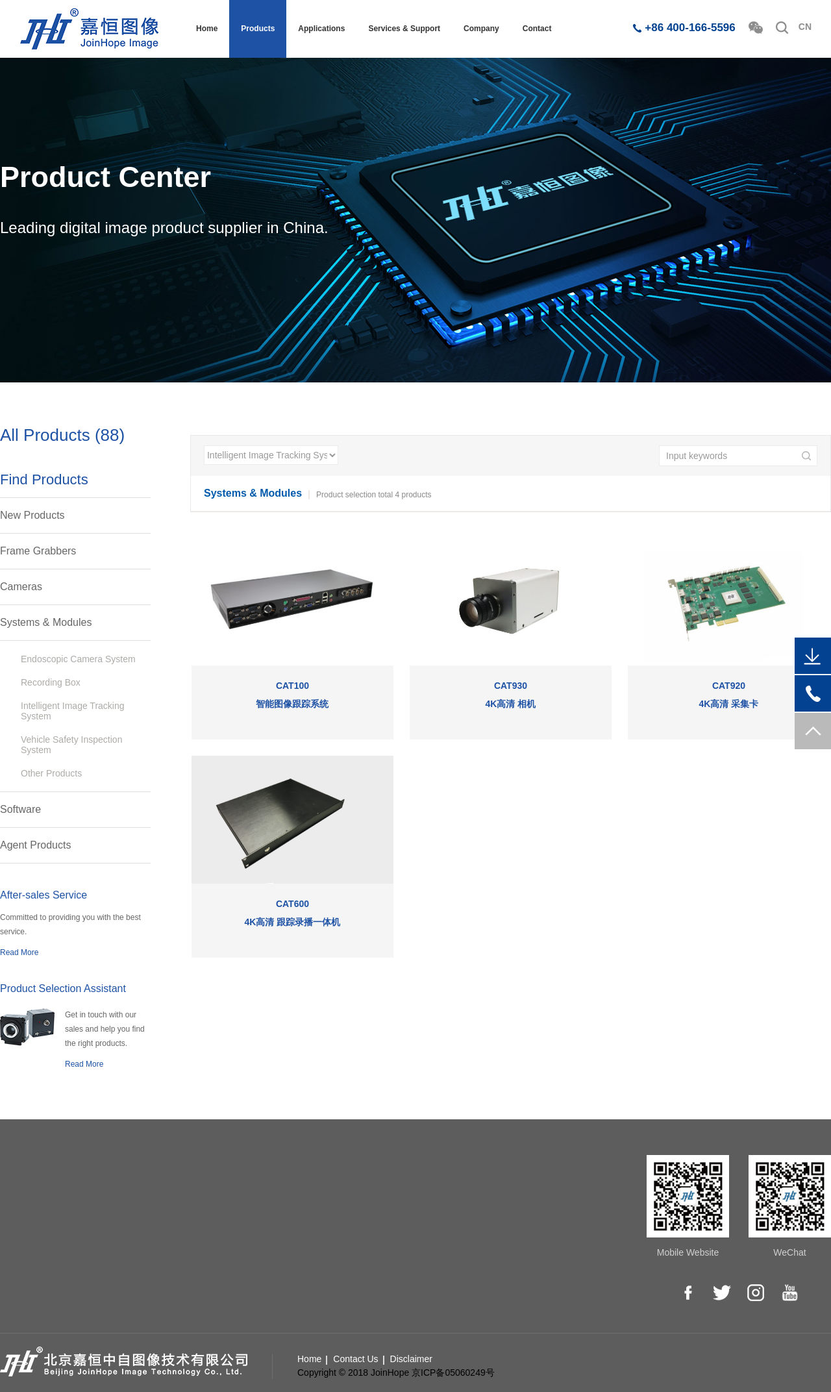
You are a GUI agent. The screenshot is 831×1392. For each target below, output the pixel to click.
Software (20, 809)
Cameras (21, 586)
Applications (321, 28)
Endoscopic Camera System (78, 659)
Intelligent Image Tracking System (73, 711)
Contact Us (355, 1359)
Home (206, 28)
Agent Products (35, 845)
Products (258, 28)
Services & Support (404, 28)
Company (481, 28)
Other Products (51, 773)
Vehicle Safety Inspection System (71, 744)
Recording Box (51, 682)
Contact (537, 28)
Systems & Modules (46, 622)
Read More (19, 952)
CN (805, 26)
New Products (32, 515)
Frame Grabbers (38, 550)
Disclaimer (411, 1359)
